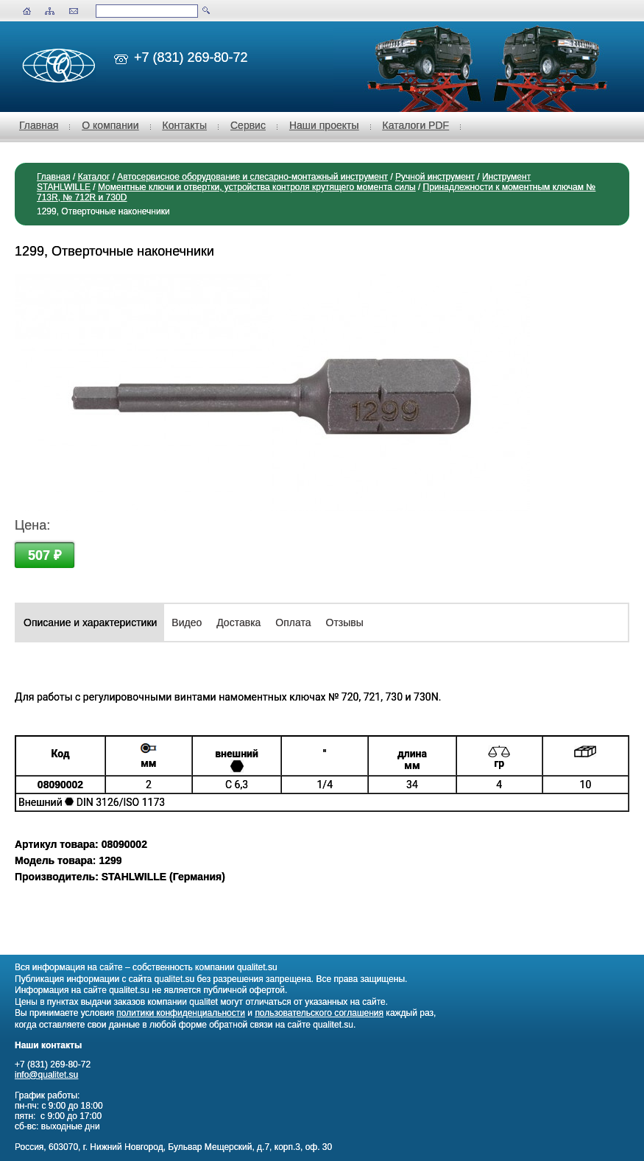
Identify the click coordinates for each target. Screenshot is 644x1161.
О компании (110, 125)
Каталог (94, 177)
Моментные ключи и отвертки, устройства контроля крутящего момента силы (257, 187)
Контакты (185, 125)
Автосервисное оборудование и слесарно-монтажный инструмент (252, 177)
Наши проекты (324, 125)
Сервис (248, 125)
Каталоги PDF (416, 125)
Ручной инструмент (435, 177)
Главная (38, 125)
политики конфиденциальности (180, 1013)
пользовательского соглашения (319, 1013)
